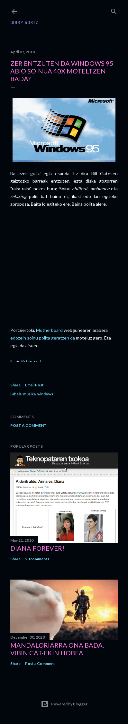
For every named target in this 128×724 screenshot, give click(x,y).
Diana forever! (37, 548)
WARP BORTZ (24, 22)
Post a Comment (28, 425)
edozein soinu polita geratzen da (42, 337)
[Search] (114, 10)
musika (29, 394)
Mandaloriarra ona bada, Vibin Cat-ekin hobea (57, 649)
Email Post (34, 385)
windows (45, 394)
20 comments (37, 558)
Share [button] (15, 385)
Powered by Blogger (64, 704)
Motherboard (49, 330)
